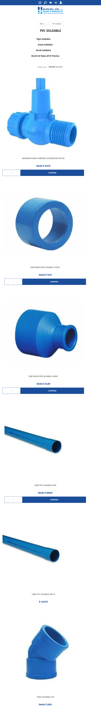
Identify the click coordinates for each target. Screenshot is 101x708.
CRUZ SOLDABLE (26, 411)
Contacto (50, 638)
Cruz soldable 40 (75, 411)
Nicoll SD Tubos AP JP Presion (75, 44)
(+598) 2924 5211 (45, 574)
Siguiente (56, 521)
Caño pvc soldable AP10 (75, 187)
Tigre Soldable (26, 39)
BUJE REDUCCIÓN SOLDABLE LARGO (26, 187)
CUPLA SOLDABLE (26, 486)
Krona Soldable (75, 39)
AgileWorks (66, 699)
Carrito (51, 619)
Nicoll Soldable (26, 44)
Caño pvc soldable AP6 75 (26, 262)
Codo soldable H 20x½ (75, 336)
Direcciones (50, 613)
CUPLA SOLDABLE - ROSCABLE (75, 486)
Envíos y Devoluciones (50, 643)
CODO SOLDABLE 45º (75, 262)
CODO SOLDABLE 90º (26, 336)
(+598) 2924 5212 (59, 574)
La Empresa (50, 648)
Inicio (42, 24)
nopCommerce (45, 699)
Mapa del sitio (51, 654)
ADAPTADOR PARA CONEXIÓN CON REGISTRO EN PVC (26, 113)
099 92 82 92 (52, 568)
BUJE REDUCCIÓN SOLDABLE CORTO (75, 113)
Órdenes (50, 608)
